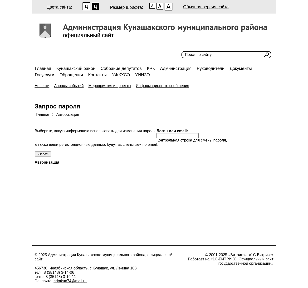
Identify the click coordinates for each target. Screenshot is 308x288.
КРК (151, 68)
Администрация (175, 68)
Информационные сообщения (162, 86)
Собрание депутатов (121, 68)
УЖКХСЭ (121, 75)
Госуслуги (44, 75)
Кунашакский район (75, 68)
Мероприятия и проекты (109, 86)
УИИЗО (142, 75)
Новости (42, 86)
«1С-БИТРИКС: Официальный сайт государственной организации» (241, 261)
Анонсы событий (68, 86)
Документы (241, 68)
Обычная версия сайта (206, 7)
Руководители (211, 68)
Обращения (71, 75)
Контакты (97, 75)
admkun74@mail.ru (70, 281)
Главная (43, 68)
